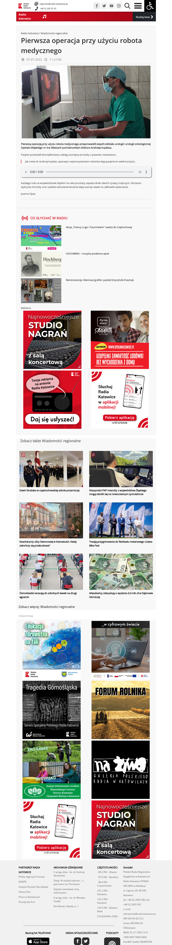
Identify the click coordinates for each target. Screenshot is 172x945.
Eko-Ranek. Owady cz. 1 (66, 906)
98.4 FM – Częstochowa (104, 883)
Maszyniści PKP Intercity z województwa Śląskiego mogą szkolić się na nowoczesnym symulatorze (118, 492)
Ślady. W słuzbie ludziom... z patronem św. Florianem (68, 882)
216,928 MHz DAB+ (107, 916)
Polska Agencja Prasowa (32, 876)
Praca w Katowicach (29, 897)
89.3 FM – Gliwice (107, 872)
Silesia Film (25, 892)
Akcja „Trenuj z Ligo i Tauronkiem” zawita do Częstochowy (99, 227)
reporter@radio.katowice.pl (53, 3)
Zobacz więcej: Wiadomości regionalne (47, 607)
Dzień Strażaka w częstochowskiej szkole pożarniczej (49, 490)
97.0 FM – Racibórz (107, 877)
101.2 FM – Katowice (103, 892)
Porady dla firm (27, 902)
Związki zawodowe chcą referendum (66, 890)
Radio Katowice (30, 33)
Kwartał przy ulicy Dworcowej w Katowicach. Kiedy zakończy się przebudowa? (48, 543)
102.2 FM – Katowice (103, 901)
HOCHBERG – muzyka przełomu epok (87, 253)
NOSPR (22, 881)
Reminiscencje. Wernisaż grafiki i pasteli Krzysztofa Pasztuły (100, 280)
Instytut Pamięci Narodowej (33, 886)
